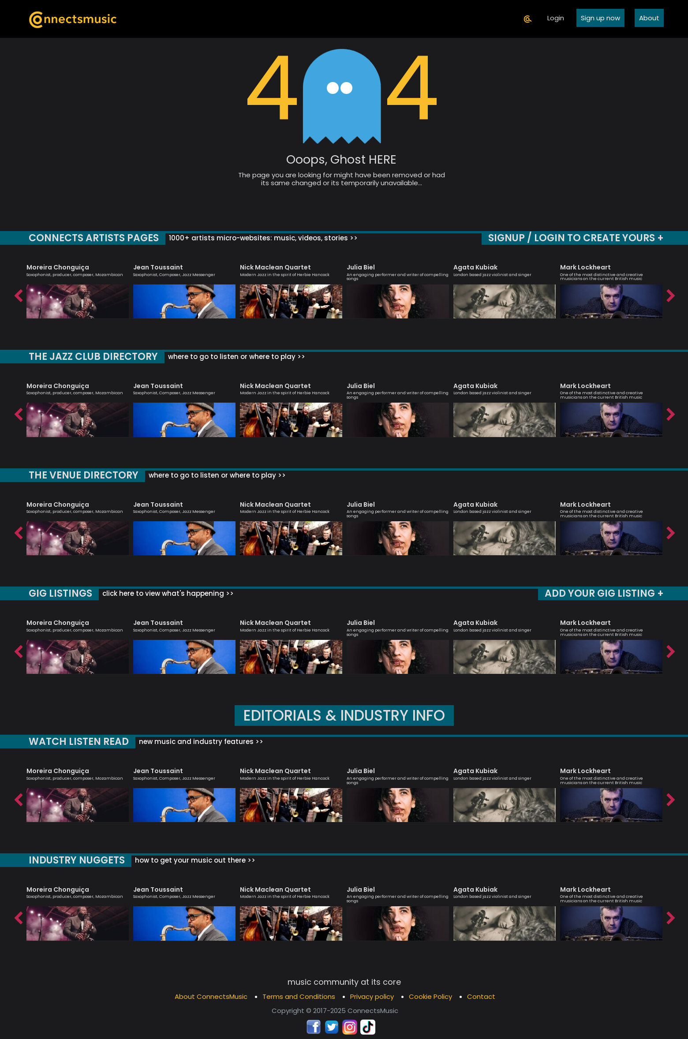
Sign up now (600, 17)
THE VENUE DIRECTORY (83, 475)
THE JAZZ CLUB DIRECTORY (92, 356)
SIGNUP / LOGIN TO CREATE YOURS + (577, 238)
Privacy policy (372, 996)
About (649, 17)
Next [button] (670, 293)
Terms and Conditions (298, 996)
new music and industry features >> (198, 741)
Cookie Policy (430, 996)
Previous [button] (17, 293)
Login (555, 17)
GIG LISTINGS (59, 593)
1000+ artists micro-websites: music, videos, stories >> (260, 238)
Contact (481, 996)
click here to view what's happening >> (165, 593)
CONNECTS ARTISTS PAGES (93, 238)
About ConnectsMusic (211, 996)
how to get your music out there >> (194, 860)
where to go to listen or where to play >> (234, 356)
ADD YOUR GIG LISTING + (605, 593)
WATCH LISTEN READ (78, 741)
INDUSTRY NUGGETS (76, 860)
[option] (77, 287)
